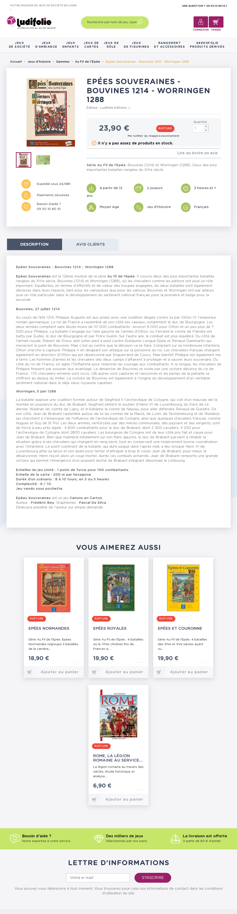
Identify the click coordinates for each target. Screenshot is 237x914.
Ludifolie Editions (113, 107)
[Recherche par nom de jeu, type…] (115, 22)
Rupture (165, 128)
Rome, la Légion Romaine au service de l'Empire (116, 758)
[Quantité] (200, 128)
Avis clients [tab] (90, 244)
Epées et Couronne (180, 628)
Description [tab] (34, 244)
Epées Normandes (48, 628)
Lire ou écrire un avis (197, 153)
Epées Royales (110, 628)
